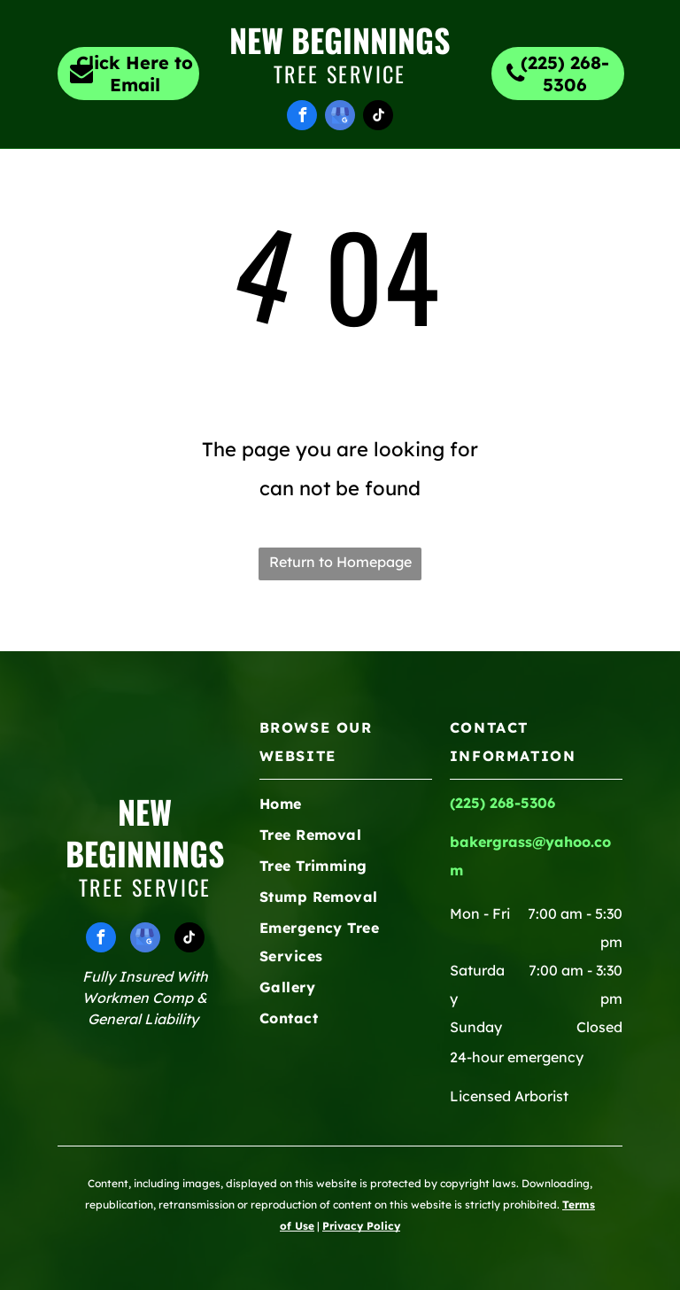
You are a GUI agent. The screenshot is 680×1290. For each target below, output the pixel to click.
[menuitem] (135, 180)
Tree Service (340, 73)
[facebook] (302, 117)
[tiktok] (378, 117)
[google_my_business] (340, 117)
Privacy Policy (361, 1225)
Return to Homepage (340, 562)
